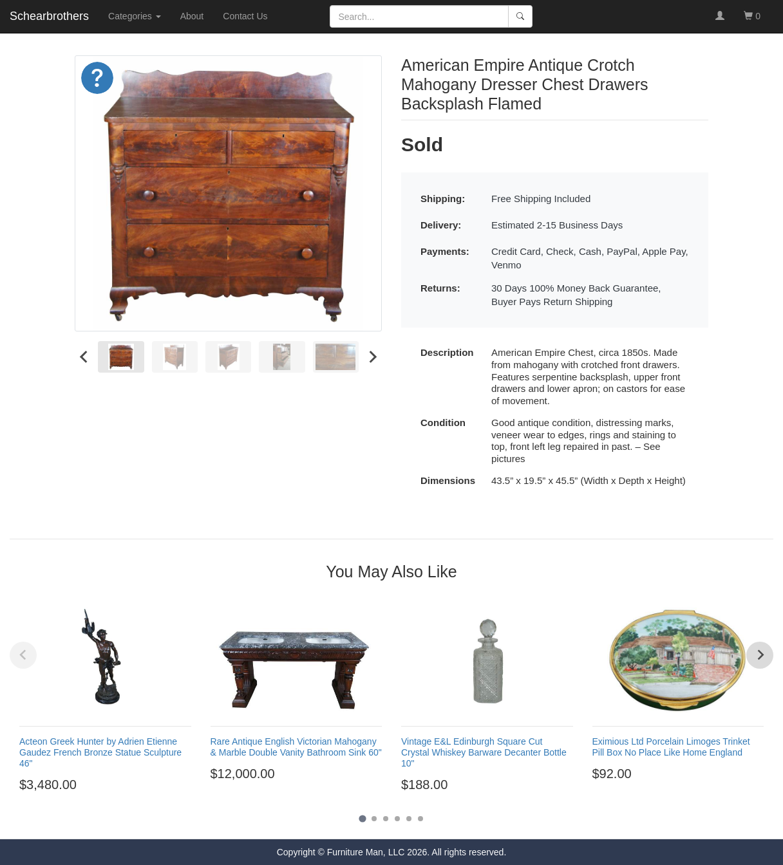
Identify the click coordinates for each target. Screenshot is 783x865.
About (192, 16)
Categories (134, 16)
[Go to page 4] (397, 818)
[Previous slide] (23, 655)
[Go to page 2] (374, 818)
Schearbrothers (49, 16)
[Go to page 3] (385, 818)
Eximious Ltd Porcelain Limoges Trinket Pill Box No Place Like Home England (671, 747)
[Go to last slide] (84, 356)
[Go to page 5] (408, 818)
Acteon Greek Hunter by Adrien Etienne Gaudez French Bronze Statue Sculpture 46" (100, 752)
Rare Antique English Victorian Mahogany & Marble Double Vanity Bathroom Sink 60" (296, 747)
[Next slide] (372, 356)
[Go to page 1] (362, 819)
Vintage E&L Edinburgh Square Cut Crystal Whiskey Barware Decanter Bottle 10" (484, 752)
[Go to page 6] (420, 818)
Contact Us (245, 16)
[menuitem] (120, 356)
